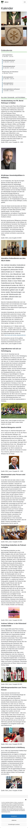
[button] (26, 799)
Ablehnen (14, 820)
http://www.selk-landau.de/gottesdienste (15, 335)
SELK (4, 2)
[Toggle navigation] (25, 2)
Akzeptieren (14, 816)
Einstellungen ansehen (14, 824)
